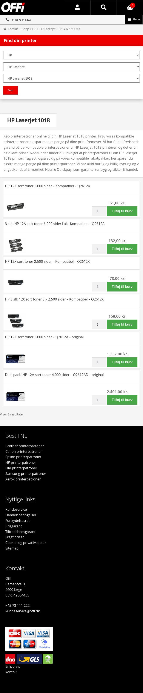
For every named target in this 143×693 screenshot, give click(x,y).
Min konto (77, 7)
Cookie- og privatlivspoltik (25, 542)
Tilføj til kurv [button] (122, 211)
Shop (25, 29)
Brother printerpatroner (24, 446)
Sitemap (11, 548)
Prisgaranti (14, 526)
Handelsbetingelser (20, 515)
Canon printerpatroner (23, 451)
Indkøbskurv (126, 4)
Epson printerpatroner (23, 456)
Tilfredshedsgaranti (20, 531)
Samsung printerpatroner (25, 473)
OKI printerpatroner (21, 468)
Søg (104, 7)
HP (34, 29)
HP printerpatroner (20, 462)
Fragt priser (14, 537)
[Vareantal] (99, 211)
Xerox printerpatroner (23, 479)
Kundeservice (16, 509)
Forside (13, 29)
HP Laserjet (47, 29)
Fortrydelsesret (17, 520)
